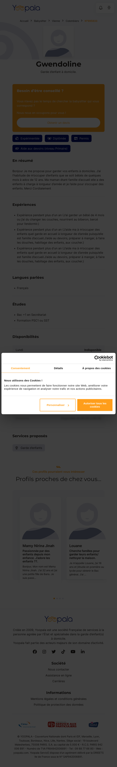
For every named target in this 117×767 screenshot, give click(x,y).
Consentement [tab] (20, 368)
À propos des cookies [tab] (96, 368)
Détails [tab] (58, 368)
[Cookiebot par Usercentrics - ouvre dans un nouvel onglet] (97, 358)
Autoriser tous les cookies (95, 405)
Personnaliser (58, 405)
